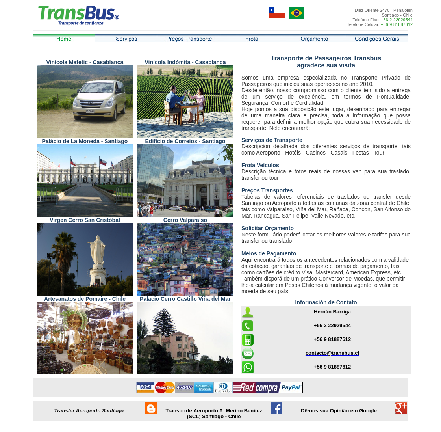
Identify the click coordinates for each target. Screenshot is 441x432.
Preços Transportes (267, 190)
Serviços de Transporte (271, 140)
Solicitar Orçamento (267, 228)
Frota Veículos (260, 165)
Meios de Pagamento (268, 253)
